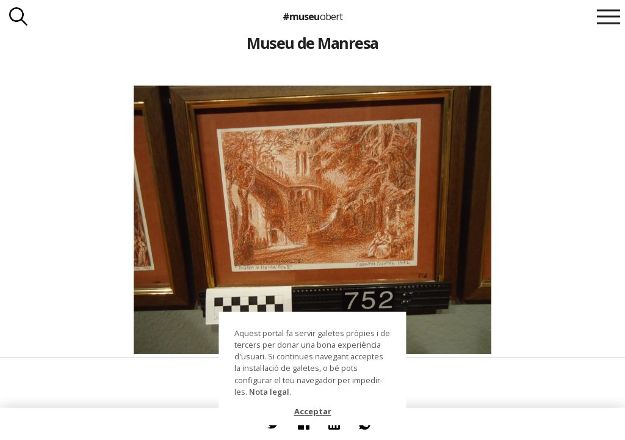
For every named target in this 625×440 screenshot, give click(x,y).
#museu (312, 16)
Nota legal (269, 391)
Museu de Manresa (312, 42)
